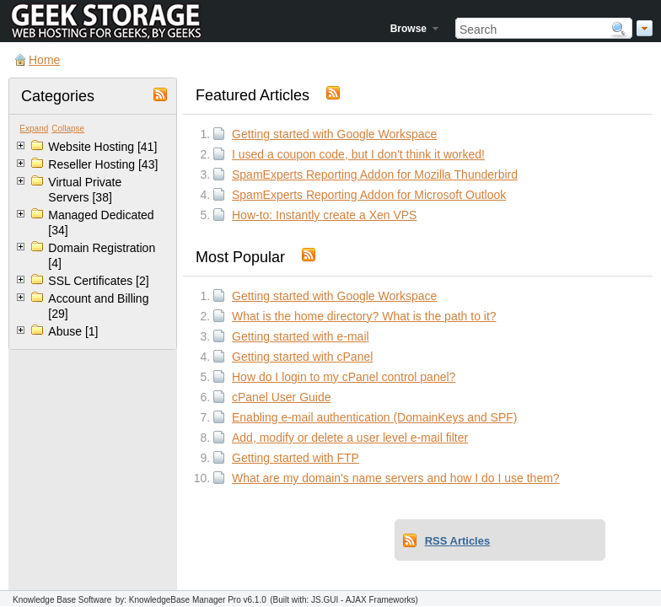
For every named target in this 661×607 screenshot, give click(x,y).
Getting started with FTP (295, 458)
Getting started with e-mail (300, 336)
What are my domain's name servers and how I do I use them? (396, 478)
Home (44, 60)
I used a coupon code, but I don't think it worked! (358, 154)
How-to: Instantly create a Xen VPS (324, 215)
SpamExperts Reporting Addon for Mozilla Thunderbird (375, 174)
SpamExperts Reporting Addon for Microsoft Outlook (369, 194)
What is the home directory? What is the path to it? (364, 316)
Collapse (67, 128)
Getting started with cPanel (302, 356)
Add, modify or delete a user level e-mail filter (350, 437)
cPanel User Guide (281, 397)
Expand (33, 128)
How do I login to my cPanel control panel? (343, 377)
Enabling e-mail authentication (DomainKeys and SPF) (375, 417)
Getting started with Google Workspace (334, 134)
